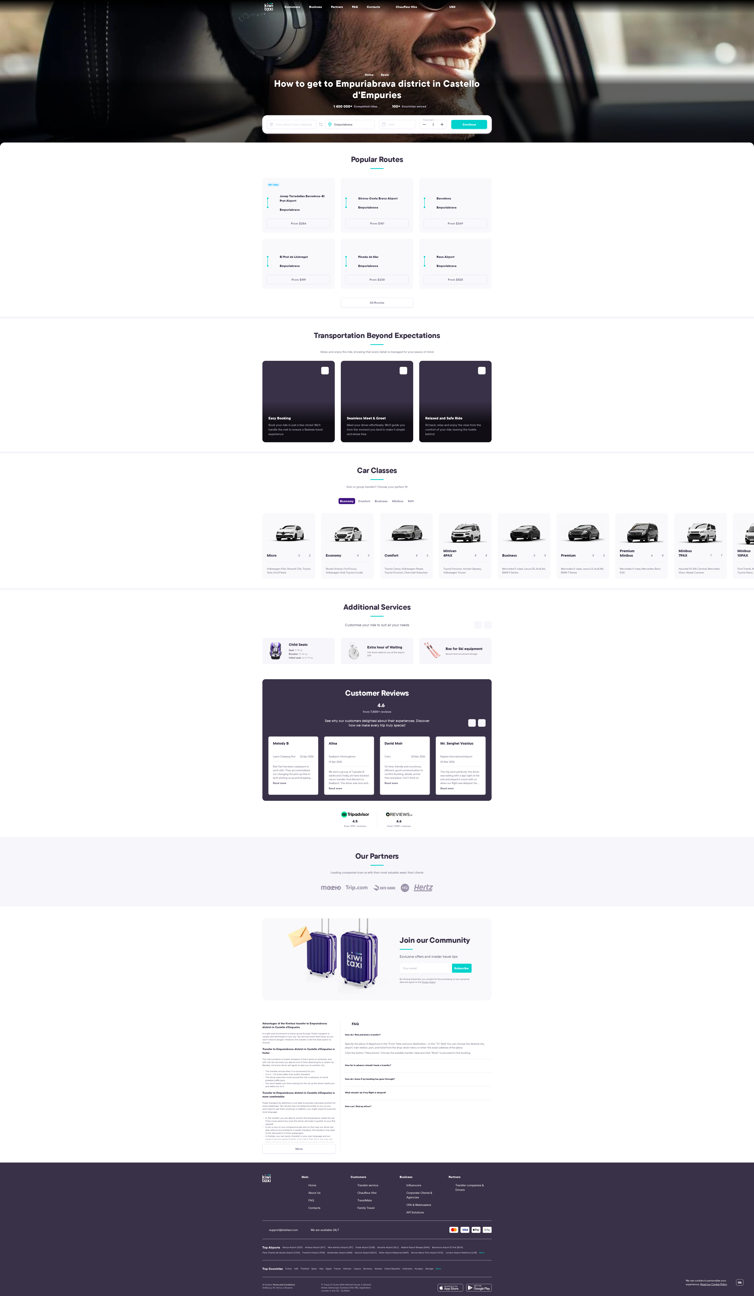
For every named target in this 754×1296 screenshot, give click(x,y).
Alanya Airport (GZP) (292, 1247)
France (337, 1268)
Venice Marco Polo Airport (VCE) (427, 1252)
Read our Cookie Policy (713, 1284)
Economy (347, 501)
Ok (740, 1282)
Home (369, 75)
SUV (411, 501)
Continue (469, 124)
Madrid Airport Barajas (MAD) (415, 1247)
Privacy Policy (429, 982)
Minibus (397, 501)
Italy (321, 1268)
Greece (378, 1268)
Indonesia (407, 1268)
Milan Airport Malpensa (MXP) (394, 1252)
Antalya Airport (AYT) (315, 1247)
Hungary (419, 1268)
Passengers (428, 119)
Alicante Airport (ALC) (388, 1247)
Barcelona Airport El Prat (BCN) (447, 1247)
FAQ (355, 7)
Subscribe (461, 968)
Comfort (364, 501)
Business (381, 501)
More (481, 1252)
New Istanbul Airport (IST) (340, 1247)
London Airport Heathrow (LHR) (461, 1252)
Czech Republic (392, 1268)
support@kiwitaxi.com (280, 1230)
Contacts (373, 7)
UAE (296, 1268)
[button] (320, 124)
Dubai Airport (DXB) (365, 1247)
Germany (367, 1268)
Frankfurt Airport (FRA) (313, 1252)
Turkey (288, 1268)
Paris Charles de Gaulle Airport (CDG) (281, 1252)
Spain (385, 75)
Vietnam (347, 1268)
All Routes (377, 302)
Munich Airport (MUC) (366, 1252)
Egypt (329, 1268)
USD (452, 7)
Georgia (429, 1268)
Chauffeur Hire (403, 7)
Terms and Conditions (284, 1284)
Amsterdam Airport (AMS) (339, 1252)
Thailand (304, 1268)
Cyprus (357, 1268)
